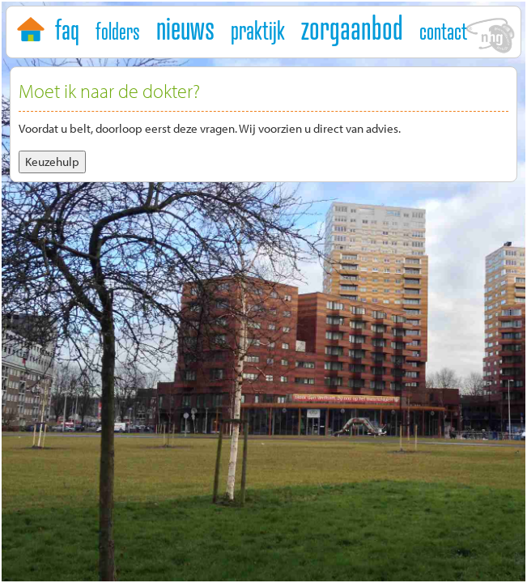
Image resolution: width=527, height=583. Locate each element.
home (33, 26)
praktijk (258, 30)
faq (67, 29)
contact (443, 31)
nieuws (185, 27)
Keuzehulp (52, 161)
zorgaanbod (352, 27)
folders (118, 31)
